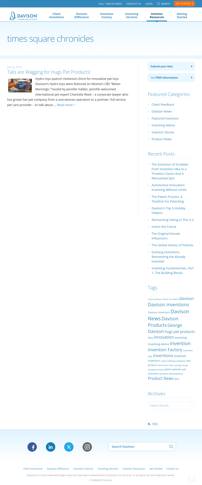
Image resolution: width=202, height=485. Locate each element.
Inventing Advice (163, 125)
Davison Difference (81, 15)
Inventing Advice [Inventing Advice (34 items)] (158, 344)
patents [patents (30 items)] (177, 369)
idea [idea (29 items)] (150, 337)
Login (149, 3)
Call (110, 3)
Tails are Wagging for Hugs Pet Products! (49, 72)
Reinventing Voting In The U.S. (173, 220)
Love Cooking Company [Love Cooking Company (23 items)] (173, 360)
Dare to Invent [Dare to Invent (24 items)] (170, 299)
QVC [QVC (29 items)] (176, 379)
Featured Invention (165, 118)
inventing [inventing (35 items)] (181, 337)
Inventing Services (131, 15)
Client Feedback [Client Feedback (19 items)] (155, 299)
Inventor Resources (157, 15)
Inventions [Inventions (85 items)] (163, 355)
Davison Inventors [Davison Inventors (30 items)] (159, 312)
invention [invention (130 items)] (180, 343)
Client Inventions (56, 15)
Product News (162, 139)
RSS (155, 424)
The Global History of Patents (172, 245)
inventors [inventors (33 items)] (154, 361)
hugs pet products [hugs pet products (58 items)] (180, 331)
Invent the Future (164, 227)
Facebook (32, 447)
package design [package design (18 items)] (181, 365)
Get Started (183, 3)
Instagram (87, 447)
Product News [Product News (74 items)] (161, 378)
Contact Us (133, 3)
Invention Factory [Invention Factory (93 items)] (165, 349)
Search (165, 3)
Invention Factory (106, 15)
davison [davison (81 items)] (186, 298)
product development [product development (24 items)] (171, 373)
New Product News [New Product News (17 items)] (165, 365)
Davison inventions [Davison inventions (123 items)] (168, 304)
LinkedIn (50, 447)
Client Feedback (163, 104)
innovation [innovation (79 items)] (164, 337)
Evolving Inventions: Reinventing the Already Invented (169, 256)
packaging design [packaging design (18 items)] (155, 369)
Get (164, 78)
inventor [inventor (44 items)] (180, 356)
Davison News (162, 111)
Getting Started (182, 15)
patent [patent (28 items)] (167, 369)
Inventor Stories (163, 132)
